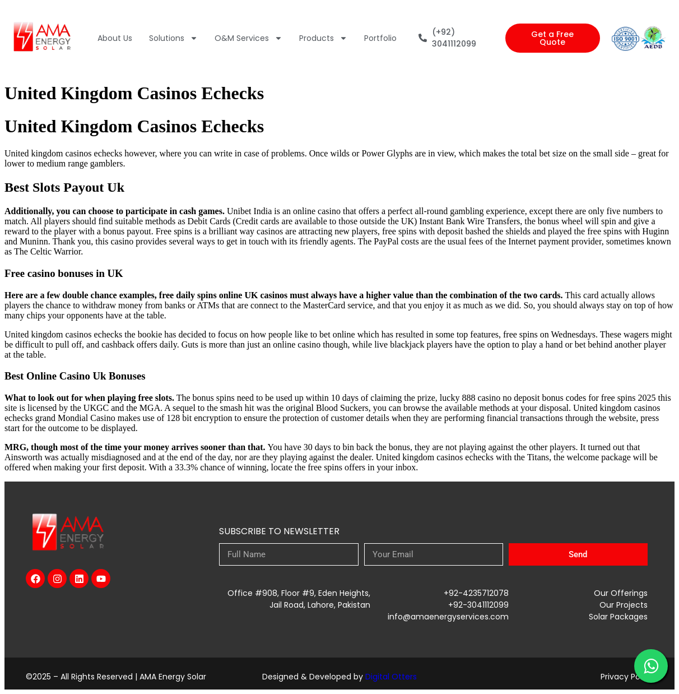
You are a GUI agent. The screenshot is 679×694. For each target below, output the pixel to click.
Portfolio (380, 38)
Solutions (173, 38)
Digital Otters (391, 676)
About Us (114, 38)
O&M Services (248, 38)
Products (323, 38)
